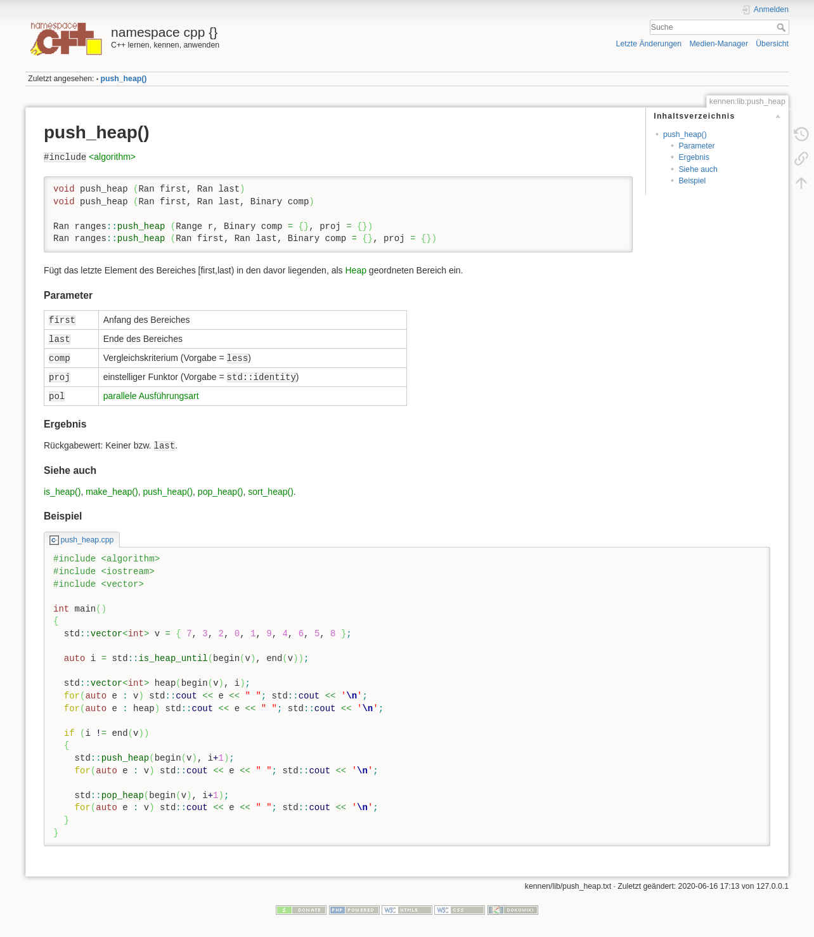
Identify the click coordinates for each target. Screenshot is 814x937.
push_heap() (124, 78)
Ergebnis (693, 157)
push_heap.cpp (87, 539)
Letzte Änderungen (649, 43)
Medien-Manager (718, 43)
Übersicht (772, 43)
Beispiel (692, 180)
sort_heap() (271, 492)
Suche (783, 27)
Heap (355, 270)
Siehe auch (697, 169)
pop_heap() (220, 492)
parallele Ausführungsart (151, 396)
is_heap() (62, 492)
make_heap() (112, 492)
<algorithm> (112, 157)
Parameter (696, 145)
